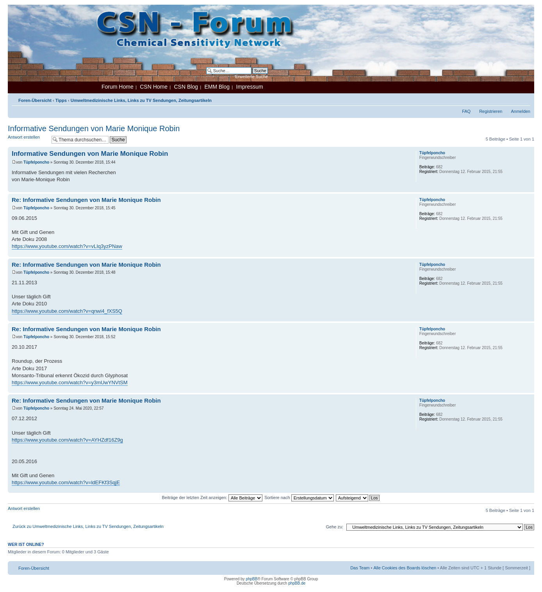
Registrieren (490, 111)
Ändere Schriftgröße (524, 98)
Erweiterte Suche (251, 76)
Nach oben (528, 188)
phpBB (251, 579)
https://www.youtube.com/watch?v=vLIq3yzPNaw (67, 246)
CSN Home (154, 87)
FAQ (466, 111)
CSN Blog (186, 87)
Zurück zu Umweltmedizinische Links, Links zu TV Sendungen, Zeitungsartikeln (88, 526)
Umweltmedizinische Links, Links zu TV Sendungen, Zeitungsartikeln (141, 100)
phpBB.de (296, 583)
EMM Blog (217, 87)
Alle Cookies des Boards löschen (404, 567)
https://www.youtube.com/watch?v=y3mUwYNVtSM (70, 382)
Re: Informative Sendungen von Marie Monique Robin (86, 199)
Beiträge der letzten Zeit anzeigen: (212, 497)
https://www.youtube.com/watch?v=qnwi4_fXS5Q (67, 311)
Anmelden (520, 111)
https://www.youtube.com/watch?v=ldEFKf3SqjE (66, 482)
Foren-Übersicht (35, 100)
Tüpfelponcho (36, 162)
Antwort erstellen (28, 139)
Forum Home (118, 87)
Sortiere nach (298, 497)
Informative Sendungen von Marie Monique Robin (94, 128)
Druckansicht (512, 98)
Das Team (359, 567)
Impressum (249, 87)
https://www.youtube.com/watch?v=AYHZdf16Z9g (67, 440)
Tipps (61, 100)
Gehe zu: (334, 526)
